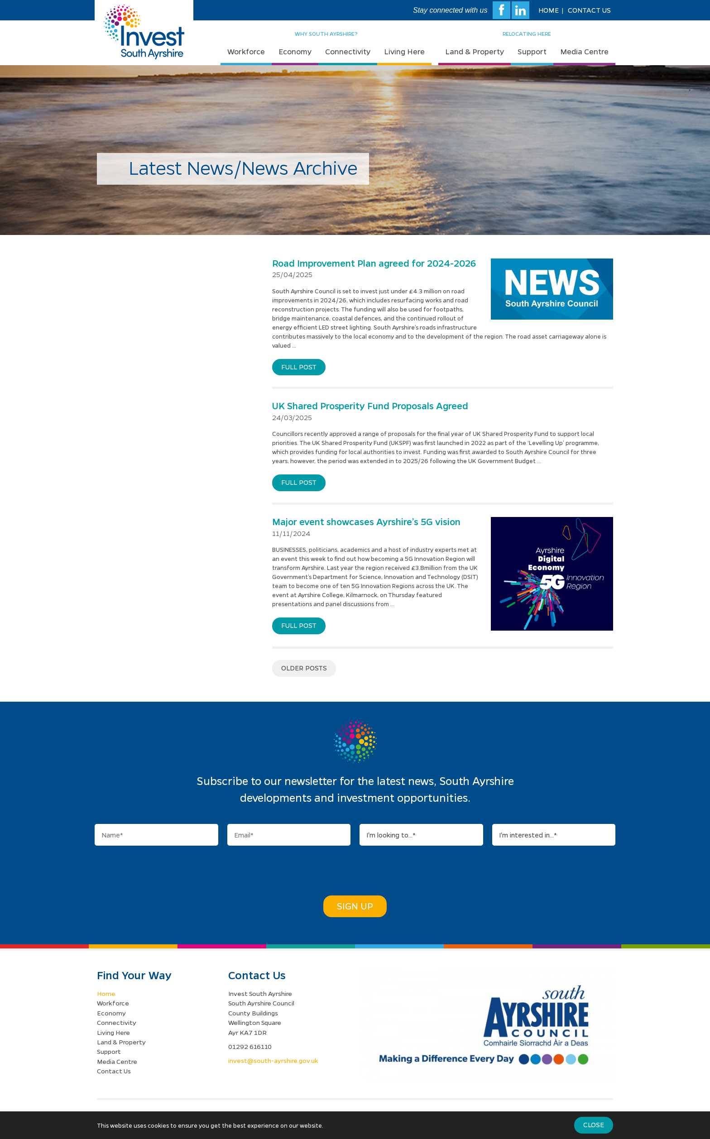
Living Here (404, 51)
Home (548, 9)
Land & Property (474, 51)
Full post (299, 366)
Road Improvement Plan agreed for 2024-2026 (374, 263)
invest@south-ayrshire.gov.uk (273, 1060)
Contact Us (589, 9)
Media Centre (584, 51)
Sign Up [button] (355, 906)
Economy (295, 51)
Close (593, 1124)
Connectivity (347, 51)
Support (532, 51)
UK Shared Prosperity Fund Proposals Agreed (370, 406)
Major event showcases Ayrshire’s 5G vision (366, 521)
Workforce (246, 51)
